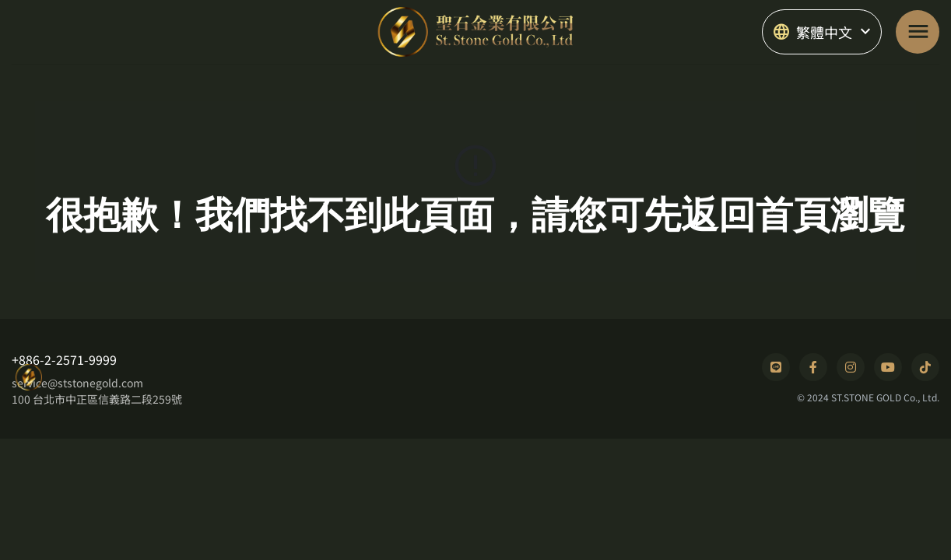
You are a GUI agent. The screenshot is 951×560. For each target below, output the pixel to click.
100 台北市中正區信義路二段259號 (97, 399)
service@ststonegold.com (77, 382)
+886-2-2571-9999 (64, 359)
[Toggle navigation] (917, 32)
